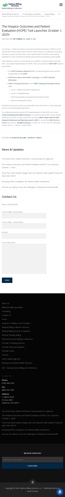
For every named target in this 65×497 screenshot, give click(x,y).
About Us (5, 303)
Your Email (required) (24, 224)
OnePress (48, 488)
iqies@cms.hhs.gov (24, 123)
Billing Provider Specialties (12, 307)
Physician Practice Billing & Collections (17, 339)
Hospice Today (35, 138)
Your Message (24, 258)
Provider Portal (8, 351)
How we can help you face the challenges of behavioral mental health (30, 187)
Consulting (6, 311)
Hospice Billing (19, 138)
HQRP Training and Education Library (47, 84)
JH (35, 39)
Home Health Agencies (11, 359)
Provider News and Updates (13, 347)
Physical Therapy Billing (11, 335)
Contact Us (6, 315)
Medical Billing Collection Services (15, 327)
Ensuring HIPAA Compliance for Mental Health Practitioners (26, 181)
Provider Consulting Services (13, 343)
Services (5, 355)
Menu (61, 5)
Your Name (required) (24, 214)
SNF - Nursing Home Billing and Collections (19, 368)
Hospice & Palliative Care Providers (16, 323)
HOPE (25, 74)
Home (4, 319)
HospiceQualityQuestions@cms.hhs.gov (16, 115)
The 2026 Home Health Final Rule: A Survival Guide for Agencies (27, 159)
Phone (24, 234)
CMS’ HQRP (53, 64)
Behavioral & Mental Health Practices (17, 363)
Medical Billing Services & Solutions (16, 331)
